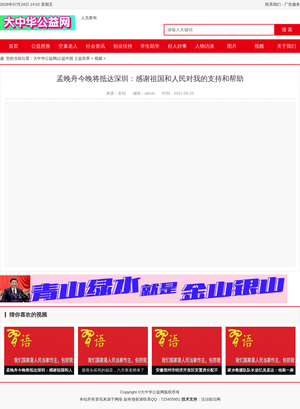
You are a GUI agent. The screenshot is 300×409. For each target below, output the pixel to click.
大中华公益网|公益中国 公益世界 (61, 58)
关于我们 (286, 46)
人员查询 (89, 18)
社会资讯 (95, 46)
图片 (232, 46)
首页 (13, 46)
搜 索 (287, 29)
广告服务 (292, 4)
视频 (259, 46)
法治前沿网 (210, 399)
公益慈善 (40, 46)
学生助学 (150, 46)
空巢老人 (68, 46)
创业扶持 (122, 46)
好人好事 (177, 46)
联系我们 (273, 4)
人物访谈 (204, 46)
